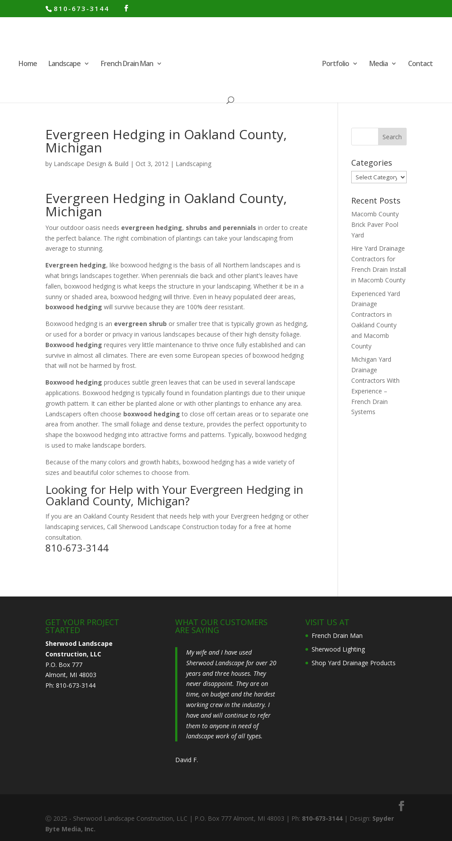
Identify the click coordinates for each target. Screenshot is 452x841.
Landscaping (193, 163)
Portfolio (336, 64)
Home (27, 64)
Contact (421, 64)
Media (379, 64)
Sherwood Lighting (338, 649)
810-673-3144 (81, 8)
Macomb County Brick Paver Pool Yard (375, 224)
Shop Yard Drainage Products (354, 663)
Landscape (64, 64)
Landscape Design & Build (91, 163)
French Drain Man (126, 64)
